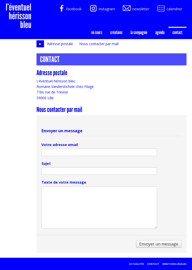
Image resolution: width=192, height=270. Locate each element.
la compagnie (138, 32)
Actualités (136, 263)
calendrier (169, 9)
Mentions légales (174, 263)
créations (116, 32)
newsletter (135, 9)
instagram (102, 9)
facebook (69, 9)
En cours (96, 32)
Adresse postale (60, 43)
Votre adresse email (60, 144)
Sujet (46, 163)
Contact (177, 32)
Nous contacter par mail (98, 43)
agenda (159, 32)
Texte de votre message (64, 182)
